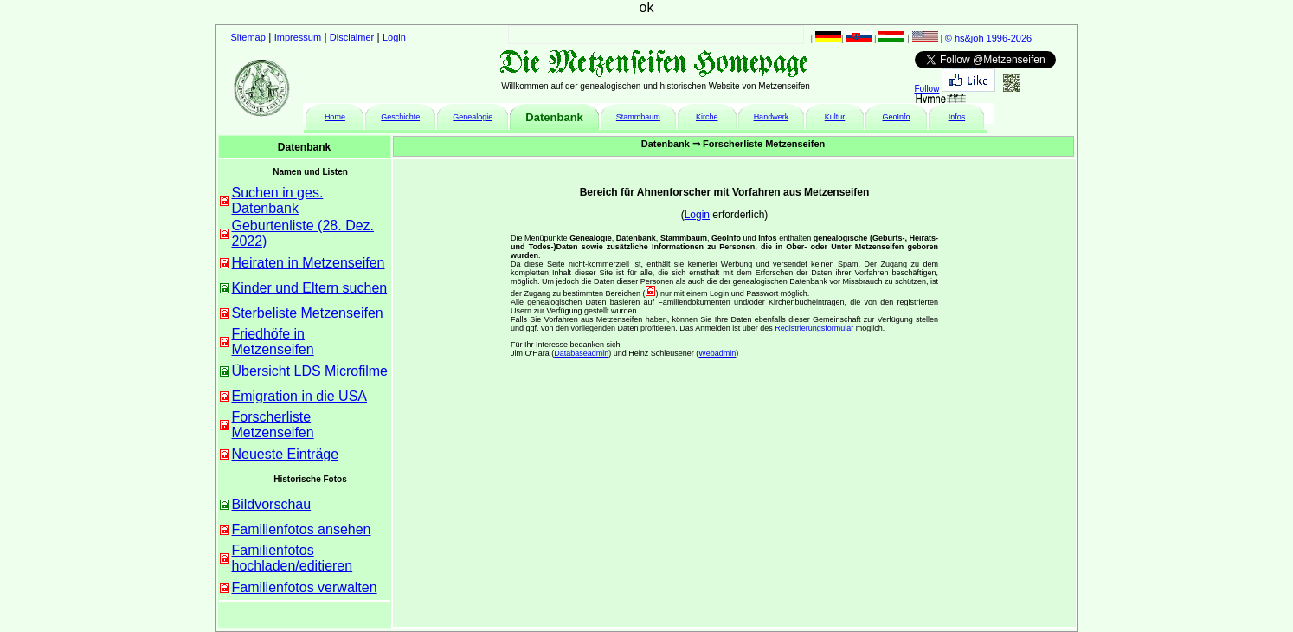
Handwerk (771, 117)
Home (335, 117)
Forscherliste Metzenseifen (273, 425)
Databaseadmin (581, 353)
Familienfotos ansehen (301, 529)
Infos (957, 117)
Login (394, 37)
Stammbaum (638, 117)
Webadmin (717, 353)
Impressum (297, 37)
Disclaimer (352, 37)
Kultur (835, 117)
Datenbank (553, 117)
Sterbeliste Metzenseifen (307, 313)
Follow (927, 89)
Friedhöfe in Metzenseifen (273, 341)
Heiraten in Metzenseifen (308, 262)
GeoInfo (896, 117)
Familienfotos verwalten (304, 587)
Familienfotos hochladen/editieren (292, 558)
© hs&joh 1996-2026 (988, 38)
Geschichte (400, 117)
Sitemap (248, 37)
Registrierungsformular (814, 328)
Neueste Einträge (285, 454)
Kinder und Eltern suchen (310, 288)
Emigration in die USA (300, 396)
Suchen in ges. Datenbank (278, 200)
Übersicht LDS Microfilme (310, 371)
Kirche (707, 117)
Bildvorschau (272, 504)
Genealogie (472, 117)
